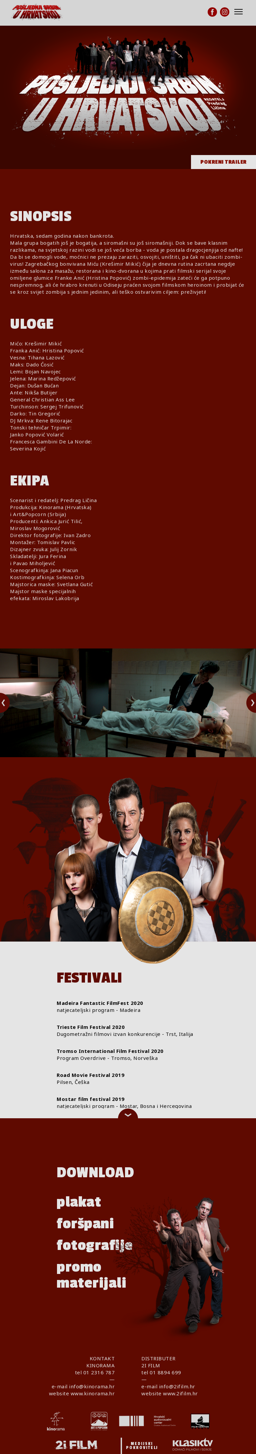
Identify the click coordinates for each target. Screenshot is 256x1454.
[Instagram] (224, 12)
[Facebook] (212, 12)
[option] (128, 702)
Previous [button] (10, 702)
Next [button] (246, 702)
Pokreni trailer (223, 162)
